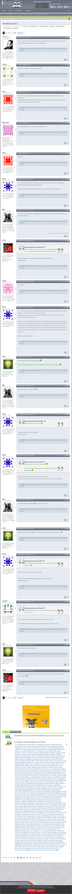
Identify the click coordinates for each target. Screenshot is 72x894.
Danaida (47, 824)
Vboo (21, 814)
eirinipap (53, 791)
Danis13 (39, 827)
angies (16, 781)
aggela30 (17, 765)
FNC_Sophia (23, 749)
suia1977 (64, 791)
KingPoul (53, 807)
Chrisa (35, 814)
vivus (42, 837)
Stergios (51, 799)
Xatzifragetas (54, 829)
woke (45, 764)
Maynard (40, 799)
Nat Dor (62, 842)
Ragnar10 (50, 832)
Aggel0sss (23, 778)
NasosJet (55, 803)
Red (64, 806)
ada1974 (60, 843)
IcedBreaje (26, 780)
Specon (32, 786)
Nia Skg (38, 816)
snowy (44, 812)
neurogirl (32, 777)
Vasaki (24, 798)
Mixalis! (41, 756)
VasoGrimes (33, 812)
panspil (45, 806)
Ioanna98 (63, 793)
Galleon (24, 744)
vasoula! (62, 770)
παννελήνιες (15, 28)
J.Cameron (17, 837)
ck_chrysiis (61, 757)
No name (43, 830)
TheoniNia (29, 838)
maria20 (55, 816)
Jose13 (38, 798)
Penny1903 (47, 744)
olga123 (17, 846)
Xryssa (45, 747)
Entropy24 (20, 775)
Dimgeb (59, 795)
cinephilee (57, 752)
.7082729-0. (23, 757)
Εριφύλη (60, 773)
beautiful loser (8, 26)
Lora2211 (29, 754)
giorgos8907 (18, 764)
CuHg (36, 838)
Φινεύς (41, 843)
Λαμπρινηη (26, 821)
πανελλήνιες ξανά (60, 26)
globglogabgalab (27, 811)
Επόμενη (20, 33)
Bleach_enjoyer (29, 773)
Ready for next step (19, 772)
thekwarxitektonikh (48, 783)
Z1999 (28, 830)
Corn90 (61, 796)
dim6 (48, 845)
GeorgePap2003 (18, 786)
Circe (21, 804)
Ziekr (34, 822)
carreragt (64, 760)
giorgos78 (53, 781)
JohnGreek (58, 822)
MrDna (64, 772)
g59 (37, 778)
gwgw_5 (40, 833)
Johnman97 (17, 799)
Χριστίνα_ (38, 832)
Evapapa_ (40, 819)
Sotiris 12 (44, 757)
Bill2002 (46, 816)
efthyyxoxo (27, 764)
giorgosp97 (55, 832)
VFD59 (60, 788)
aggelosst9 (63, 817)
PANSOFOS (17, 749)
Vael (35, 832)
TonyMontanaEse (19, 811)
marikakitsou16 (40, 744)
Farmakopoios (53, 773)
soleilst (56, 767)
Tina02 (27, 840)
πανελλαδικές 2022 (33, 26)
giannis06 (42, 759)
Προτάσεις (28, 10)
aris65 (57, 746)
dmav (39, 781)
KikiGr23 (60, 838)
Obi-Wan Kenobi (23, 769)
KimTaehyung (46, 811)
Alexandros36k (61, 825)
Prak (61, 835)
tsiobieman (35, 749)
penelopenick (38, 803)
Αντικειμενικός (18, 791)
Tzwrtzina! (20, 806)
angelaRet (24, 845)
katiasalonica (18, 830)
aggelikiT (57, 850)
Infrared (37, 850)
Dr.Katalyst (21, 759)
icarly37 (25, 746)
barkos (24, 795)
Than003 (33, 747)
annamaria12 (18, 838)
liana (47, 801)
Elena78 (54, 833)
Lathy (16, 824)
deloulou (49, 757)
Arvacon (49, 765)
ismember (39, 769)
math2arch (17, 778)
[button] (69, 11)
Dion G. (32, 764)
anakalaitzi (57, 762)
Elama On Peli (23, 848)
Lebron (63, 807)
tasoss (32, 850)
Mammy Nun (59, 765)
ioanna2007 (46, 751)
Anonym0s (45, 833)
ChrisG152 (47, 759)
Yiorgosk (34, 845)
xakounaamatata (33, 790)
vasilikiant (24, 803)
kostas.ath (45, 746)
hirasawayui (24, 770)
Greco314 (28, 846)
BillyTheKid (30, 783)
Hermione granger (54, 796)
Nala (49, 767)
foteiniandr (22, 840)
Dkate (16, 775)
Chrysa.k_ (24, 783)
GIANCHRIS (56, 747)
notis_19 (64, 843)
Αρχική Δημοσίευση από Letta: (34, 462)
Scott (56, 843)
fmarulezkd (41, 791)
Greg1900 (27, 827)
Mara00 (53, 827)
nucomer (17, 809)
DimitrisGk (38, 793)
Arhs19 (38, 814)
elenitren (62, 746)
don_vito (17, 848)
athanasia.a (32, 803)
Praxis (29, 769)
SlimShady (49, 798)
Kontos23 (54, 778)
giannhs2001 (27, 796)
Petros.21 (59, 816)
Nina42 (58, 833)
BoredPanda (31, 804)
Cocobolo (40, 746)
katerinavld (34, 799)
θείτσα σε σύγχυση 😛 (57, 780)
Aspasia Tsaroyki (19, 795)
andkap (64, 804)
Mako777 (43, 846)
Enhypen (60, 772)
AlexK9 (21, 807)
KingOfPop (47, 842)
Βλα (56, 838)
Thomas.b (28, 747)
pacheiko (52, 812)
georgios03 (49, 795)
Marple (54, 795)
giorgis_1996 (18, 767)
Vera (29, 746)
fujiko (36, 825)
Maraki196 (51, 843)
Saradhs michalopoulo (33, 770)
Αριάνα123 (44, 803)
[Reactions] (66, 59)
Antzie (21, 796)
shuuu (38, 765)
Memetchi (57, 827)
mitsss (63, 756)
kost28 (38, 785)
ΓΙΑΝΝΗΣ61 (40, 806)
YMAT (44, 772)
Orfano (29, 767)
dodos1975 (35, 752)
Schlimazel (34, 746)
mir (31, 746)
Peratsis (46, 760)
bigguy (16, 759)
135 (15, 33)
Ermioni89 (38, 846)
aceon (55, 830)
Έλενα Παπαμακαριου (38, 783)
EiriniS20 (58, 842)
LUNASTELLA (61, 830)
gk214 (21, 819)
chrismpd (64, 777)
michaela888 (51, 752)
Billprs (28, 786)
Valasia (59, 819)
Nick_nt (25, 767)
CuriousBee (29, 744)
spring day (27, 781)
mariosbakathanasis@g (40, 821)
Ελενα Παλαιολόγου (52, 819)
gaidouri (30, 759)
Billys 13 (45, 795)
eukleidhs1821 (56, 785)
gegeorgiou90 (36, 759)
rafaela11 (22, 809)
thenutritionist (54, 759)
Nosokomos (17, 756)
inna (22, 754)
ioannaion (55, 837)
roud (37, 819)
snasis (41, 764)
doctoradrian (43, 765)
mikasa (33, 754)
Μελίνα (31, 822)
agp (28, 803)
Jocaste (37, 848)
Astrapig (41, 850)
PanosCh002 (29, 843)
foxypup (63, 762)
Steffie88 (17, 827)
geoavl (30, 842)
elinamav (34, 757)
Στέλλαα (43, 781)
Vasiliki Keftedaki (27, 819)
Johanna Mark (45, 799)
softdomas (53, 754)
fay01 (21, 822)
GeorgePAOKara (27, 850)
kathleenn (27, 772)
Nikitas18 (17, 807)
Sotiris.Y (27, 765)
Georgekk (29, 816)
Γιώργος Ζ (56, 788)
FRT (60, 811)
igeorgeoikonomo (19, 816)
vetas (58, 817)
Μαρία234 (52, 842)
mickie (45, 840)
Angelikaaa (49, 772)
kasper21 (32, 837)
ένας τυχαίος (18, 773)
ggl (31, 788)
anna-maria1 (61, 846)
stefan (31, 796)
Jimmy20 (17, 819)
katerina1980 (26, 751)
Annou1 (64, 780)
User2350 (27, 788)
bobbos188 (45, 752)
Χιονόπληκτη (52, 838)
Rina (21, 783)
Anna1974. (23, 752)
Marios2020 (21, 781)
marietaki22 (44, 832)
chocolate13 (24, 756)
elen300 (20, 824)
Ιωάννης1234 (44, 785)
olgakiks (17, 835)
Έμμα (47, 846)
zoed (16, 746)
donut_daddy (53, 775)
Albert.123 (43, 773)
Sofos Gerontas (35, 775)
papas (33, 838)
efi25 (23, 824)
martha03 (20, 817)
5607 (44, 762)
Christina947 (56, 806)
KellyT (52, 793)
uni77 (36, 837)
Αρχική (4, 10)
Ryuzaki (53, 764)
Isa (22, 767)
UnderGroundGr (19, 777)
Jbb (34, 773)
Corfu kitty (29, 749)
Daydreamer (33, 827)
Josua (39, 837)
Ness (38, 780)
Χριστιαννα (52, 845)
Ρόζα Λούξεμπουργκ (57, 744)
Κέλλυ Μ (34, 816)
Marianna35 (23, 837)
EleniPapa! (22, 765)
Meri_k (24, 754)
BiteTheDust (47, 775)
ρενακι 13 (63, 822)
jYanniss (52, 770)
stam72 (31, 840)
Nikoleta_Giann (27, 806)
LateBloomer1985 (31, 848)
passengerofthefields (32, 795)
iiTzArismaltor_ (35, 756)
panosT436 (33, 769)
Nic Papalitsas (58, 791)
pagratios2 (39, 795)
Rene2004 (25, 842)
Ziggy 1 (45, 819)
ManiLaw (44, 845)
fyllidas (38, 767)
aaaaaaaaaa (62, 845)
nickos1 (41, 762)
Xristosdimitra (51, 809)
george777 (61, 814)
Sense (48, 812)
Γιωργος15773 (36, 830)
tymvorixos (46, 850)
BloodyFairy (33, 801)
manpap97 (54, 817)
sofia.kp (50, 833)
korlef (59, 751)
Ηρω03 (61, 809)
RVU (28, 832)
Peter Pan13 (26, 793)
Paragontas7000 (50, 814)
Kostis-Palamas (62, 832)
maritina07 (37, 764)
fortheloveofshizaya (39, 760)
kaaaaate (29, 835)
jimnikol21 (40, 840)
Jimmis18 (57, 809)
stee (35, 780)
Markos (64, 812)
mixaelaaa (54, 772)
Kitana (16, 788)
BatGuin (17, 769)
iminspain (50, 837)
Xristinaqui (40, 838)
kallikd (27, 798)
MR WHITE (28, 778)
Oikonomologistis (36, 788)
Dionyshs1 (41, 807)
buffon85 (48, 781)
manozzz (49, 764)
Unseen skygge (58, 840)
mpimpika (63, 752)
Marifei (24, 801)
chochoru (45, 809)
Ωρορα (24, 817)
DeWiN (57, 781)
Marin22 (43, 827)
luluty (31, 772)
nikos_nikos (50, 848)
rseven (62, 764)
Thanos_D (38, 835)
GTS (32, 814)
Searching (27, 760)
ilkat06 (64, 775)
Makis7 (58, 821)
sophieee (61, 747)
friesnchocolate (52, 756)
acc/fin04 (45, 756)
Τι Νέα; (11, 10)
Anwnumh (54, 825)
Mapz (52, 767)
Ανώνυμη (50, 806)
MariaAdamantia (33, 833)
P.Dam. (27, 791)
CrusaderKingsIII (61, 778)
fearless (34, 842)
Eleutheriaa (29, 829)
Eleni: (49, 801)
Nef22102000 (43, 780)
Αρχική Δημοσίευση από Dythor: (35, 421)
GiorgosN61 (47, 829)
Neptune (51, 760)
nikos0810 (39, 842)
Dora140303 (47, 807)
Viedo (53, 798)
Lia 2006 (26, 759)
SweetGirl (47, 835)
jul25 (18, 840)
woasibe (26, 775)
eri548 (23, 825)
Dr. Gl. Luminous (39, 751)
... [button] (11, 33)
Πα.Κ (55, 799)
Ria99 (25, 816)
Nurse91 (33, 846)
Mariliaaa (23, 829)
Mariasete (48, 827)
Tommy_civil (57, 848)
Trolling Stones (35, 843)
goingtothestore (27, 814)
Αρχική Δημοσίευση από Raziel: (34, 247)
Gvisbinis (38, 747)
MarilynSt (17, 842)
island (28, 837)
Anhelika (60, 803)
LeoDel (42, 822)
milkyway (35, 840)
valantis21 (33, 809)
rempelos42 (47, 791)
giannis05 (33, 778)
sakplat (59, 760)
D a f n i (50, 769)
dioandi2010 (26, 777)
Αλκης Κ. (54, 821)
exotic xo (36, 762)
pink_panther (37, 824)
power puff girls (53, 804)
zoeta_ (46, 769)
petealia (53, 765)
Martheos (32, 751)
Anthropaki (52, 811)
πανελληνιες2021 (7, 28)
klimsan (34, 744)
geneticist (17, 757)
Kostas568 (17, 796)
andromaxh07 (18, 747)
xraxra (31, 781)
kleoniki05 (20, 785)
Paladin (41, 775)
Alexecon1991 (62, 786)
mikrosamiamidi (46, 754)
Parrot (16, 806)
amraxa (31, 832)
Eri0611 (33, 819)
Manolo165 (58, 807)
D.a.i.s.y (43, 824)
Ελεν (41, 798)
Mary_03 (17, 793)
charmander (18, 752)
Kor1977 (46, 825)
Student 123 (34, 806)
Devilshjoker (36, 807)
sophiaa (23, 773)
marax (58, 829)
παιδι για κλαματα (19, 821)
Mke (43, 769)
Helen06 (32, 780)
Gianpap (34, 829)
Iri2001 (42, 829)
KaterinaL (38, 822)
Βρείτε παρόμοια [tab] (16, 731)
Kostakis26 (22, 827)
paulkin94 (49, 817)
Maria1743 (29, 807)
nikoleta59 (42, 804)
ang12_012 (29, 752)
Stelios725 (27, 824)
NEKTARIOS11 (18, 845)
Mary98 (45, 848)
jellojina (17, 760)
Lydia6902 (29, 845)
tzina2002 (24, 830)
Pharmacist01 (26, 785)
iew (51, 744)
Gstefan (61, 781)
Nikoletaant (58, 798)
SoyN (16, 785)
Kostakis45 (28, 799)
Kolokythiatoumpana (47, 777)
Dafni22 (33, 835)
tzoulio (42, 747)
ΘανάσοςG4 (35, 811)
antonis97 (38, 773)
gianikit (58, 749)
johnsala (34, 817)
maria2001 (24, 812)
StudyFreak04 (18, 825)
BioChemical (26, 822)
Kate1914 (39, 757)
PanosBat (46, 838)
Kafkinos (55, 751)
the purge (51, 846)
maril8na (56, 783)
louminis (57, 835)
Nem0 (16, 780)
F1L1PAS (28, 801)
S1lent (25, 807)
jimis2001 (59, 804)
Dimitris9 (44, 817)
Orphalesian (26, 833)
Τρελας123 (50, 747)
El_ (41, 809)
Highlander (28, 757)
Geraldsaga (58, 754)
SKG (64, 796)
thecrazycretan (49, 788)
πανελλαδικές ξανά (43, 26)
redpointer (20, 746)
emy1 (32, 824)
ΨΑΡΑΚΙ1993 (58, 793)
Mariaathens (55, 801)
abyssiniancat (18, 762)
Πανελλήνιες (18, 10)
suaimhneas (60, 775)
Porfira (56, 814)
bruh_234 (23, 799)
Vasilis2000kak (22, 835)
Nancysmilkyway (48, 778)
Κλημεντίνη (40, 790)
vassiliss (55, 760)
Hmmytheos (22, 760)
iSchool (13, 4)
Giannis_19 (21, 780)
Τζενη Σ (41, 848)
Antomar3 (40, 772)
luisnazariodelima (50, 830)
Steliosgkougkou (47, 790)
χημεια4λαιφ (22, 846)
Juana (62, 824)
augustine (50, 785)
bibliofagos (34, 767)
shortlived (52, 762)
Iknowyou (51, 850)
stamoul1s (46, 843)
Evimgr (55, 846)
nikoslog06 (62, 769)
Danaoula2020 (50, 840)
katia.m (30, 775)
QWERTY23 (25, 804)
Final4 (19, 788)
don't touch (44, 793)
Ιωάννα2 (21, 833)
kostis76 (63, 749)
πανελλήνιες (52, 26)
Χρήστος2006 (55, 757)
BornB (60, 812)
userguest (41, 770)
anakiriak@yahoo (41, 801)
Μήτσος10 (57, 770)
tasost (57, 845)
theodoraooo (18, 812)
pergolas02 (63, 833)
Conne (63, 773)
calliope (32, 760)
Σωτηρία (32, 821)
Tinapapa (24, 838)
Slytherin (17, 822)
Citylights (38, 809)
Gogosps (36, 781)
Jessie (59, 801)
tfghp (57, 811)
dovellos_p (43, 814)
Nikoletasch (40, 825)
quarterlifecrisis (52, 746)
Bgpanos (52, 835)
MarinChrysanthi (19, 850)
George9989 (39, 812)
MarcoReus (48, 821)
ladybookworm (18, 798)
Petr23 (31, 765)
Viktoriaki (35, 772)
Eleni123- (49, 780)
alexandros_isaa (30, 762)
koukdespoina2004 (55, 790)
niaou (42, 816)
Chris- (21, 793)
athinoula (58, 764)
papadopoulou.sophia (50, 822)
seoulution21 (18, 770)
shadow (47, 804)
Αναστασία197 (37, 796)
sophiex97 (38, 817)
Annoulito (19, 744)
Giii (57, 786)
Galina (45, 837)
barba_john (17, 832)
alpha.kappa (53, 786)
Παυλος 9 (39, 845)
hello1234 (60, 759)
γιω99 (21, 842)
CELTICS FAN (61, 837)
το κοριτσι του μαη (45, 786)
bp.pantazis (27, 809)
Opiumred (41, 778)
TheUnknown (33, 785)
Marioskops (63, 821)
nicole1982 (58, 756)
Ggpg (43, 842)
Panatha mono (44, 767)
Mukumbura (24, 832)
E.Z (15, 744)
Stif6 (16, 814)
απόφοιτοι (25, 26)
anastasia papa (55, 769)
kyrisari (38, 829)
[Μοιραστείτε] (65, 38)
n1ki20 (24, 791)
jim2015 (25, 786)
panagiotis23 (62, 783)
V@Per (23, 747)
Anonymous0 (18, 803)
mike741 (50, 816)
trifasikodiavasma (42, 749)
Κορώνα (43, 835)
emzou (60, 806)
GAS (19, 814)
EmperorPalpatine (45, 796)
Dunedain (40, 811)
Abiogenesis (37, 786)
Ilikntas (51, 751)
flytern (22, 764)
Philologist (43, 788)
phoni (23, 788)
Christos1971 (32, 793)
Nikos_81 (17, 783)
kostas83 (23, 843)
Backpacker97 (57, 824)
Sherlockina (64, 795)
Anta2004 (50, 803)
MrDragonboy (37, 777)
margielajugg (39, 754)
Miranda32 (32, 791)
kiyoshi (48, 773)
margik (44, 798)
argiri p (50, 825)
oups (37, 791)
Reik (17, 833)
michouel (51, 824)
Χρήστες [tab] (6, 731)
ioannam (57, 812)
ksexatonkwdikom (29, 825)
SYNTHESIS (53, 749)
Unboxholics (47, 770)
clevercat (37, 804)
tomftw (48, 762)
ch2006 (40, 752)
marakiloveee (33, 798)
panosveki (29, 817)
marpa (34, 765)
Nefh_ (62, 819)
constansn (60, 767)
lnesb (28, 812)
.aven (31, 830)
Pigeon (49, 793)
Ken (65, 770)
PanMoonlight (18, 790)
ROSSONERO (18, 843)
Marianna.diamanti (56, 777)
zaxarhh (49, 749)
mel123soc (17, 754)
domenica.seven (19, 751)
